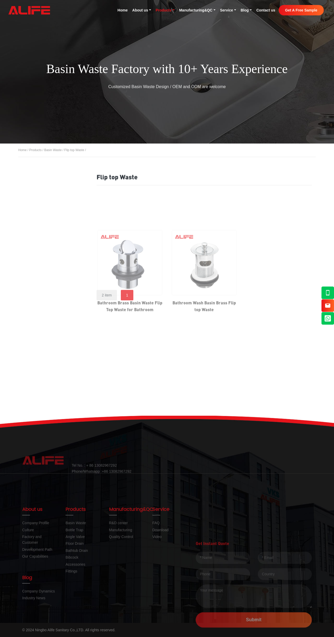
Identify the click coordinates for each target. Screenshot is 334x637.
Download (160, 567)
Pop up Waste (46, 230)
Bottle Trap (41, 276)
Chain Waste (45, 260)
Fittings (38, 381)
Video (157, 574)
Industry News (33, 613)
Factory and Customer (31, 577)
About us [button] (140, 10)
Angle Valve (42, 294)
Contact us (265, 10)
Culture (28, 567)
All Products (43, 181)
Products (35, 150)
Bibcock (39, 346)
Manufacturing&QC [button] (195, 10)
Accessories (43, 364)
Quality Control (121, 574)
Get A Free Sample (301, 10)
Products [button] (164, 10)
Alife (29, 10)
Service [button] (226, 10)
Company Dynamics (38, 606)
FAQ (156, 560)
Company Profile (35, 560)
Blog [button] (245, 10)
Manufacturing (120, 567)
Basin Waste (53, 150)
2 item (107, 295)
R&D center (118, 560)
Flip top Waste (74, 150)
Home (122, 10)
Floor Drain (42, 311)
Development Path (37, 587)
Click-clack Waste (50, 214)
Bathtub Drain (44, 329)
